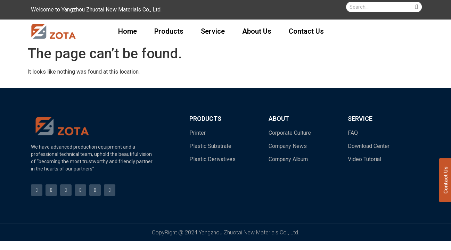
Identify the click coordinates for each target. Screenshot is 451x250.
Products (168, 31)
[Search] (416, 7)
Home (127, 31)
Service (213, 31)
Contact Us (306, 31)
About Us (256, 31)
